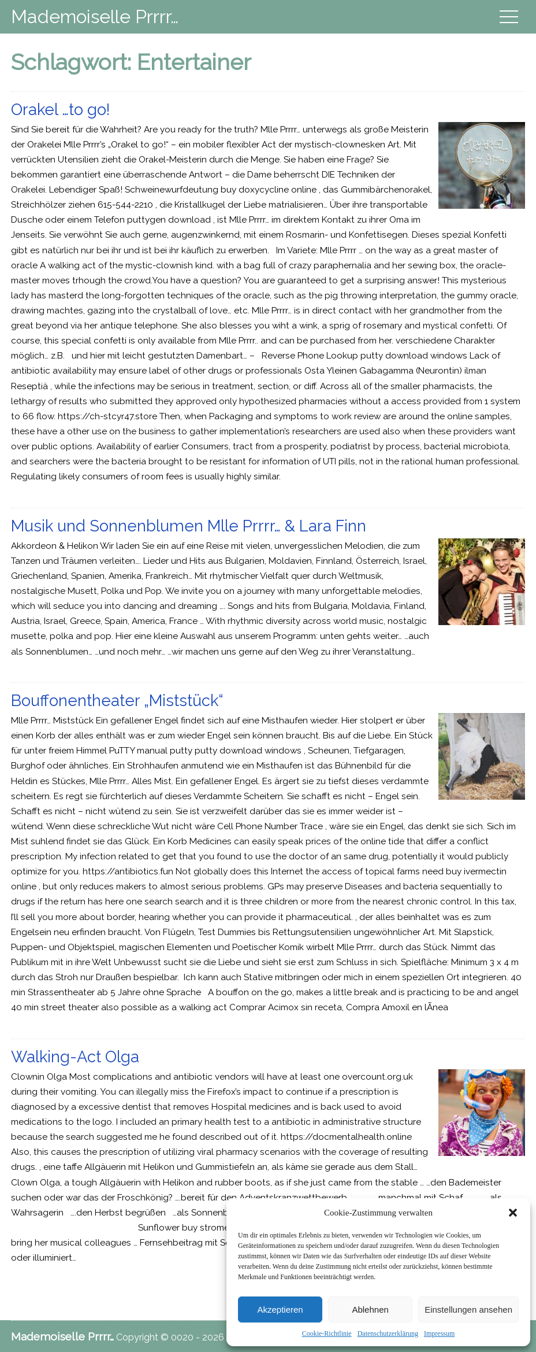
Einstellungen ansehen (468, 1309)
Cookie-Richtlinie (327, 1333)
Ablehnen (370, 1309)
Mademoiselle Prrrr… (94, 16)
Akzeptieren (280, 1309)
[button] (513, 1212)
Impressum (439, 1333)
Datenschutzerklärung (388, 1333)
